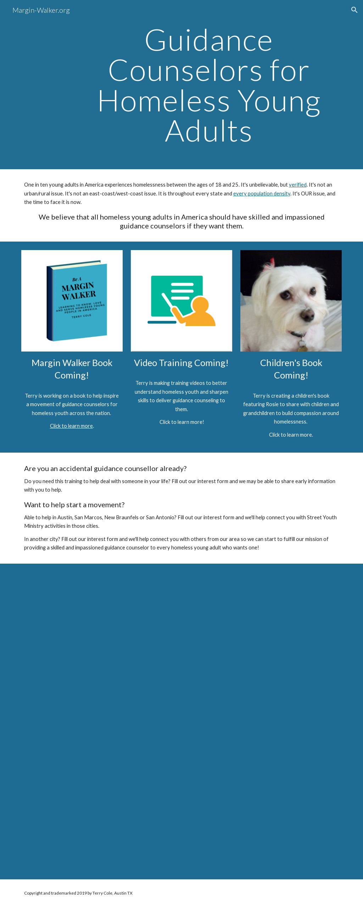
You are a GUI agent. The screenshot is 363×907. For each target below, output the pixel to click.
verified (298, 185)
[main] (209, 84)
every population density (261, 193)
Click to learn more (71, 426)
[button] (354, 9)
